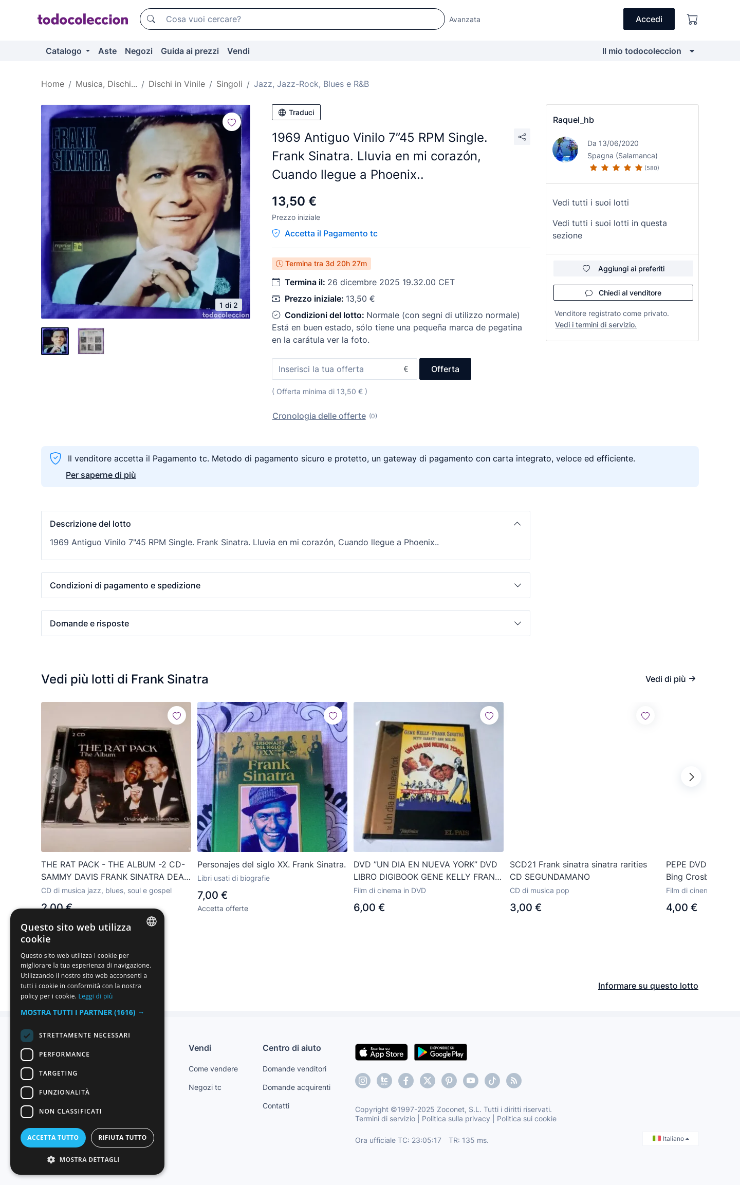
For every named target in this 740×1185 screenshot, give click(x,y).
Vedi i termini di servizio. (596, 324)
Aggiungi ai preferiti (623, 268)
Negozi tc (205, 1086)
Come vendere (213, 1068)
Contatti (276, 1105)
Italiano (671, 1138)
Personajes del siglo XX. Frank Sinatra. (271, 864)
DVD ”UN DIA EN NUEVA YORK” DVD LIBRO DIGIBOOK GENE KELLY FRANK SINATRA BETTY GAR (427, 871)
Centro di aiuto (292, 1047)
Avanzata (464, 19)
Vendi (238, 51)
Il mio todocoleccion (641, 51)
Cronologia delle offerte (319, 416)
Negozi (139, 51)
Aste (107, 51)
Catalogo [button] (65, 51)
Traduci (296, 112)
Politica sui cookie (527, 1118)
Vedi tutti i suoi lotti (590, 202)
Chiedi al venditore (623, 292)
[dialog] (87, 1042)
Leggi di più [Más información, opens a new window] (96, 996)
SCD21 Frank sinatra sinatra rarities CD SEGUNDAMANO (578, 870)
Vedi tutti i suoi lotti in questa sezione (609, 229)
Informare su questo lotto (648, 975)
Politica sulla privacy (456, 1118)
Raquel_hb (573, 120)
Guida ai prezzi (190, 51)
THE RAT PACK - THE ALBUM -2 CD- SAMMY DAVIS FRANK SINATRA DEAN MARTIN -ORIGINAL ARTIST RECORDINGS (115, 871)
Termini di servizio (385, 1118)
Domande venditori (294, 1068)
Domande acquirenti (296, 1086)
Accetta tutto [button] (53, 1137)
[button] (286, 523)
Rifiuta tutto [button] (122, 1137)
